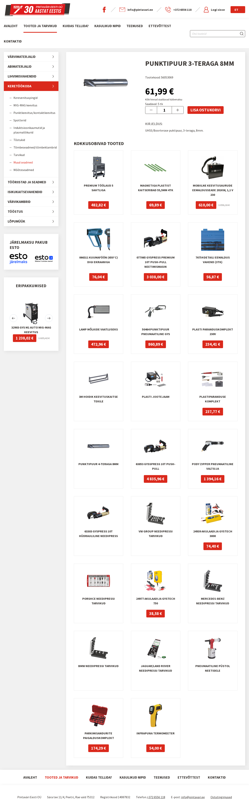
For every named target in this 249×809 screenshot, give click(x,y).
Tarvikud (19, 155)
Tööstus (33, 211)
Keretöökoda (33, 86)
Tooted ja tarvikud (40, 26)
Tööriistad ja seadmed (33, 182)
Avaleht (11, 26)
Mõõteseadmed (23, 170)
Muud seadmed (23, 162)
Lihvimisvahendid (33, 76)
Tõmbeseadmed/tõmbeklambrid (35, 147)
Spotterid (19, 120)
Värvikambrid (33, 202)
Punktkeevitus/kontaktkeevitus (34, 113)
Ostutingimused (221, 797)
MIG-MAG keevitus (25, 105)
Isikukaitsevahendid (33, 192)
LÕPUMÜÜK (33, 221)
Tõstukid (19, 140)
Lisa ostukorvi (205, 110)
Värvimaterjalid (33, 57)
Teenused (135, 26)
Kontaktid (13, 41)
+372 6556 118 (156, 797)
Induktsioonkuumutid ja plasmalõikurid (29, 130)
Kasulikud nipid (107, 26)
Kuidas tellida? (76, 26)
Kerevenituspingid (25, 98)
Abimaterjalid (33, 66)
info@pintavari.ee (193, 797)
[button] (13, 318)
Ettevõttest (160, 26)
